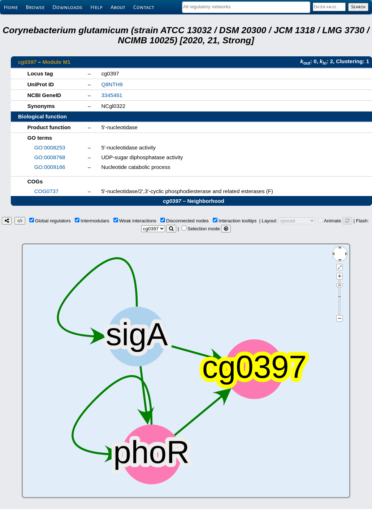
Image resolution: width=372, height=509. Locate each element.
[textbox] (246, 7)
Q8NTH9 (111, 84)
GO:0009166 (49, 167)
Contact (143, 7)
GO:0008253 (49, 147)
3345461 (111, 95)
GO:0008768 (49, 157)
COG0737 (46, 191)
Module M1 (57, 62)
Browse (35, 7)
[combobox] (246, 7)
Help (96, 7)
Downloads (67, 7)
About (118, 7)
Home (11, 7)
